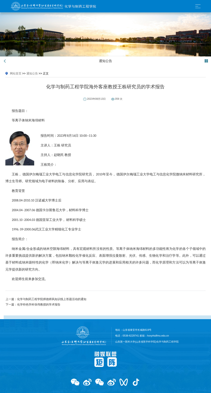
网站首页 (15, 73)
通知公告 (32, 73)
